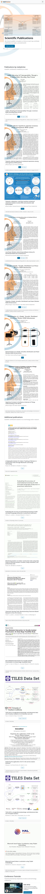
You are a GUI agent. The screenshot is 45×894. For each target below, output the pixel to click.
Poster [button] (22, 208)
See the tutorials (27, 892)
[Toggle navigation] (42, 2)
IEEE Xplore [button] (23, 116)
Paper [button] (22, 468)
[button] (27, 117)
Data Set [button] (24, 718)
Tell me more (9, 46)
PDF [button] (18, 116)
